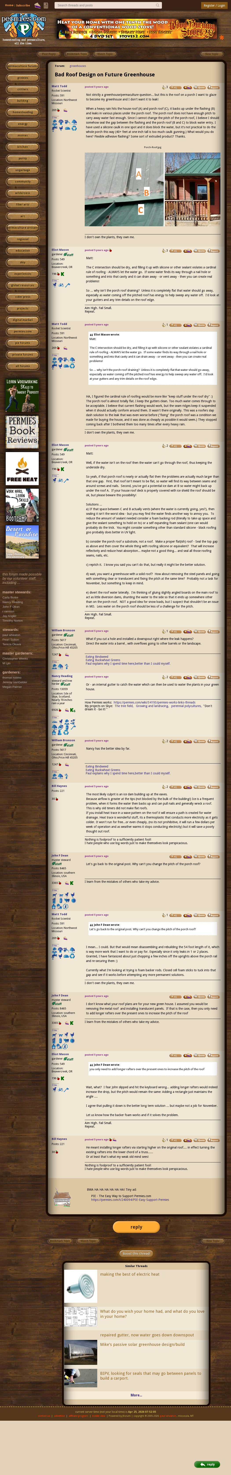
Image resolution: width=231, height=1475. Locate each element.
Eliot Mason (60, 249)
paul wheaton (168, 1416)
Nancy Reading (62, 676)
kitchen (22, 147)
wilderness (22, 193)
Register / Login (214, 5)
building (22, 100)
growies (22, 77)
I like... (55, 117)
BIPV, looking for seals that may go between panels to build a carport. (150, 1376)
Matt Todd (59, 86)
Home (9, 5)
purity (23, 158)
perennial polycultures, (186, 706)
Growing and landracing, (152, 706)
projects (22, 308)
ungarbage (22, 170)
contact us (44, 1416)
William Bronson (63, 630)
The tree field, (124, 706)
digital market (23, 320)
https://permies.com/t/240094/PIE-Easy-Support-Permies (130, 1199)
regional (23, 239)
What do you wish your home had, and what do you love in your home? (152, 1314)
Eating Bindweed (97, 656)
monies (23, 135)
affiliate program (78, 1416)
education (23, 250)
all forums (23, 366)
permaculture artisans (22, 227)
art (22, 216)
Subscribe (23, 5)
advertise (59, 1416)
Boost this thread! (136, 1254)
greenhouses (78, 66)
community (23, 181)
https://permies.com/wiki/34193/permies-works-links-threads (154, 702)
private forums (22, 354)
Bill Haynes (59, 786)
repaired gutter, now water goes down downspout (147, 1335)
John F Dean (60, 855)
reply (136, 1227)
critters (22, 89)
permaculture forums (23, 66)
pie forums (22, 343)
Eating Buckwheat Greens (103, 660)
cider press (22, 296)
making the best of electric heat (130, 1274)
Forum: (60, 66)
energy (23, 124)
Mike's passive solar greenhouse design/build (142, 1344)
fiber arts (22, 204)
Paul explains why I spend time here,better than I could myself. (128, 663)
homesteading (23, 112)
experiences (22, 273)
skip (22, 262)
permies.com (23, 331)
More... (136, 1395)
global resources (22, 285)
